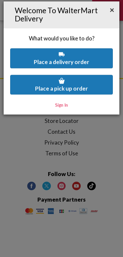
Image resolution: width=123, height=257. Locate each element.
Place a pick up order (61, 66)
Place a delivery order (61, 39)
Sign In (61, 86)
